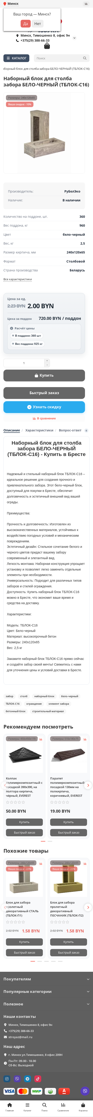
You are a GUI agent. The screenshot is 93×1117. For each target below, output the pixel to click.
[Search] (62, 58)
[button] (5, 785)
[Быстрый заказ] (44, 393)
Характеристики (39, 430)
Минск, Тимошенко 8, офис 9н (42, 35)
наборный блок (44, 696)
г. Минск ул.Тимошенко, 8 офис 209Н (35, 1055)
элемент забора (59, 703)
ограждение (34, 703)
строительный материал (48, 711)
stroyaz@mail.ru (20, 1037)
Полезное (46, 1004)
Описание (11, 430)
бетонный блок (15, 711)
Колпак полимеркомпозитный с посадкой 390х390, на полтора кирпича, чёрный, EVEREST (24, 787)
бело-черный (69, 696)
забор (9, 696)
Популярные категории (46, 991)
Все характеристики (17, 279)
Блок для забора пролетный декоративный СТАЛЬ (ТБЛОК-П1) (22, 908)
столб (23, 696)
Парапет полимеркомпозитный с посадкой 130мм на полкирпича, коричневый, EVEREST (68, 787)
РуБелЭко (72, 191)
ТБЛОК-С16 (12, 703)
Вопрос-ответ (73, 430)
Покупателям (46, 979)
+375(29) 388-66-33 (31, 40)
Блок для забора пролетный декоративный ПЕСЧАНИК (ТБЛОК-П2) (66, 908)
